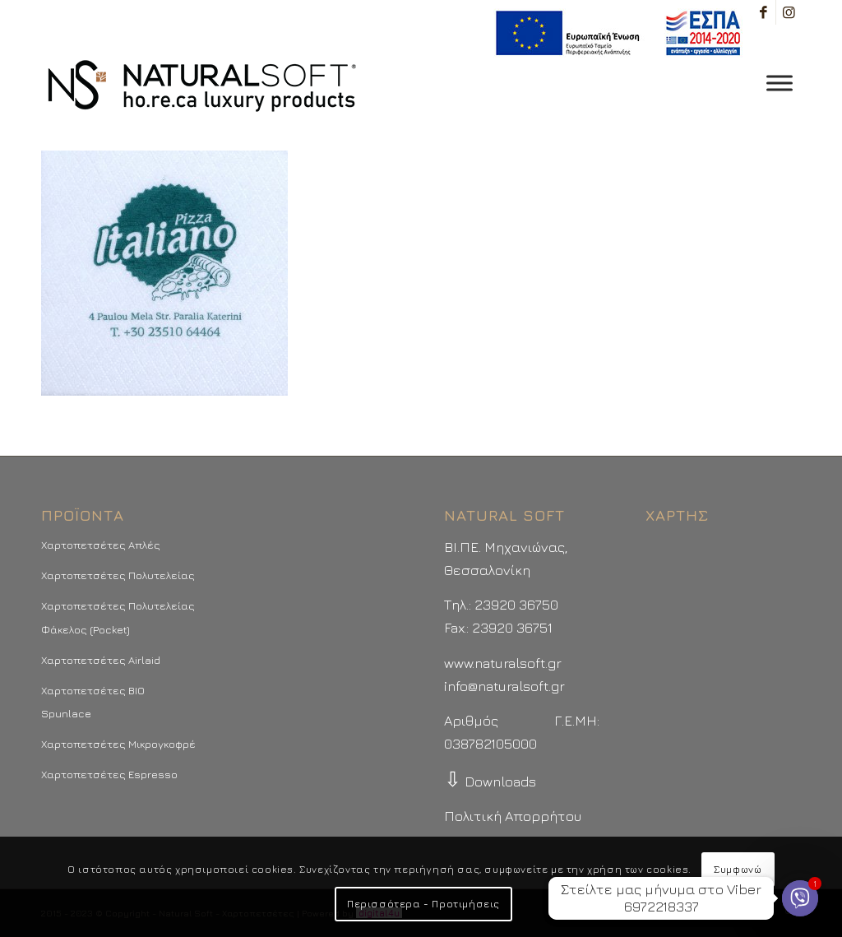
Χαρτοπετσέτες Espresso (109, 774)
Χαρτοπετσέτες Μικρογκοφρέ (118, 743)
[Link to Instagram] (788, 12)
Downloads (490, 781)
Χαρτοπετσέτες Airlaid (100, 659)
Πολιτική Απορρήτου (512, 816)
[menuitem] (614, 33)
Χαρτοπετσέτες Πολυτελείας (118, 575)
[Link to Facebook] (763, 12)
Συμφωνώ (737, 869)
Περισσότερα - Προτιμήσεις (423, 904)
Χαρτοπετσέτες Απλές (100, 544)
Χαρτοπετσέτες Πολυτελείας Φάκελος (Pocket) (118, 617)
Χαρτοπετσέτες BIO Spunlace (93, 702)
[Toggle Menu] (779, 82)
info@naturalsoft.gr (504, 686)
